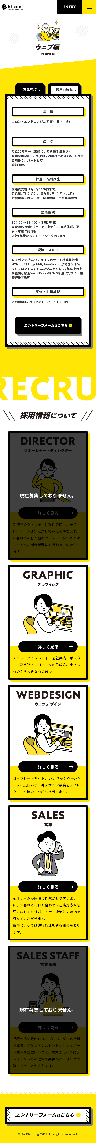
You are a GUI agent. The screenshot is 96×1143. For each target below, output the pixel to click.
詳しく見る (48, 646)
